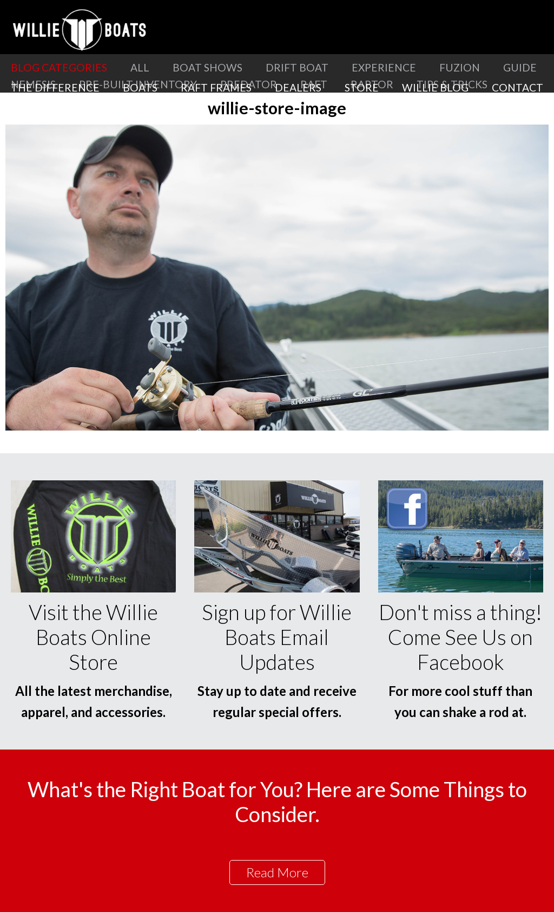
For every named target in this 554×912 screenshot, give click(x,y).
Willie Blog (435, 87)
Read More (277, 872)
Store (362, 87)
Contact (517, 87)
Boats (140, 87)
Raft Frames (216, 87)
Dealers (298, 87)
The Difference (55, 87)
